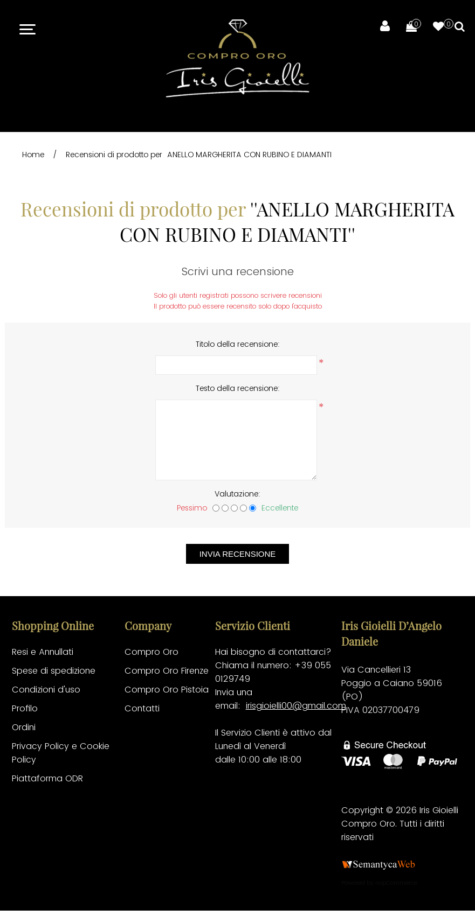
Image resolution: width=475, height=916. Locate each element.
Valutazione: (237, 493)
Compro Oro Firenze (167, 671)
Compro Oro (151, 652)
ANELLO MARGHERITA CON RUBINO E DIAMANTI (249, 154)
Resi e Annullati (42, 652)
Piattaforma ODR (47, 778)
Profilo (25, 708)
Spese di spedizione (53, 671)
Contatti (142, 708)
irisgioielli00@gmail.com (296, 706)
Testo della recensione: (238, 388)
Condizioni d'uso (46, 689)
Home (33, 154)
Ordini (24, 727)
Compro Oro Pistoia (167, 689)
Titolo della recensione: (238, 344)
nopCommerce (396, 882)
